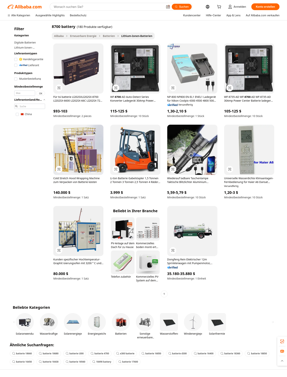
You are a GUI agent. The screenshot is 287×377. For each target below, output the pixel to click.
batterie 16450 (22, 361)
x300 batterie (125, 353)
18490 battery (101, 361)
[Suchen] (182, 7)
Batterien (109, 36)
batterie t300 (75, 353)
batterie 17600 (128, 361)
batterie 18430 (48, 361)
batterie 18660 (22, 353)
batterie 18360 (230, 353)
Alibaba (59, 36)
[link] (282, 341)
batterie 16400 (203, 353)
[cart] (220, 7)
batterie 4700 (100, 353)
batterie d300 (177, 353)
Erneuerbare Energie (83, 36)
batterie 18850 (257, 353)
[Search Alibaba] (108, 7)
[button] (168, 6)
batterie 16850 (151, 353)
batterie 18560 (75, 361)
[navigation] (28, 160)
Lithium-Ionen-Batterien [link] (136, 36)
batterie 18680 (48, 353)
